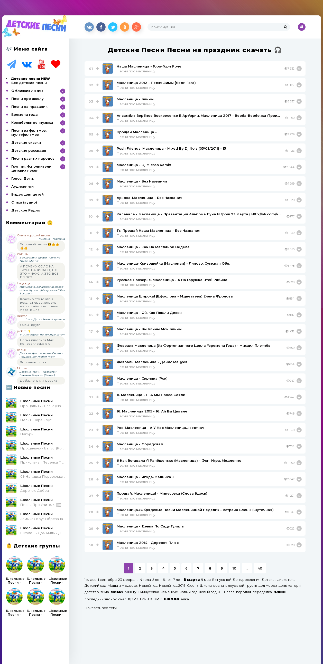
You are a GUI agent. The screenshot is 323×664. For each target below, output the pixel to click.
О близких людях (27, 91)
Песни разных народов (32, 158)
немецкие (169, 592)
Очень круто (30, 325)
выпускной (234, 585)
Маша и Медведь (122, 585)
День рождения (246, 580)
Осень (192, 585)
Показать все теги (101, 608)
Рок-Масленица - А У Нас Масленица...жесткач (160, 428)
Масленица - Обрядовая (140, 444)
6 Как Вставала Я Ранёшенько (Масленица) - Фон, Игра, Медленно (179, 460)
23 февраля (128, 580)
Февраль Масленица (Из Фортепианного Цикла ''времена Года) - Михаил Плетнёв (193, 345)
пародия (243, 592)
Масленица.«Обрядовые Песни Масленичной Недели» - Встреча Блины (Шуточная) (195, 510)
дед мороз (268, 585)
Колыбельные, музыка (32, 122)
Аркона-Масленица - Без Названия (149, 198)
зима (104, 592)
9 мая (206, 580)
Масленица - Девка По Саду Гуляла (150, 526)
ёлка (185, 599)
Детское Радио (25, 210)
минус (131, 591)
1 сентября (107, 580)
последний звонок (101, 599)
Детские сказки (26, 142)
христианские (145, 599)
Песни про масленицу (136, 71)
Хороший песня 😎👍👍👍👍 (39, 246)
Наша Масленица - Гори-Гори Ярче (149, 66)
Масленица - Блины (135, 99)
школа (171, 598)
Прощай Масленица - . (138, 132)
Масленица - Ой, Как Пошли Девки (149, 313)
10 (234, 568)
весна (218, 585)
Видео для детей (27, 194)
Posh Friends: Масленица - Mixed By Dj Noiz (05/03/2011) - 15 (171, 148)
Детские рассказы (28, 150)
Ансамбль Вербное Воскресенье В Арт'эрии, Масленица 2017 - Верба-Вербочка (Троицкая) (199, 115)
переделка (262, 592)
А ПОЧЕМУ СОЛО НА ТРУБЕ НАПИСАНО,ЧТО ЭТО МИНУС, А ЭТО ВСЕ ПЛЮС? (39, 271)
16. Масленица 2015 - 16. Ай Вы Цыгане (152, 411)
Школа (206, 585)
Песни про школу (27, 99)
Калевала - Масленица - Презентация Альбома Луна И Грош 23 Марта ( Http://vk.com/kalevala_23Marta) (199, 214)
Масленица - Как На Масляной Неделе (153, 247)
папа (230, 592)
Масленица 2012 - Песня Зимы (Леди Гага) (156, 83)
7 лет (177, 580)
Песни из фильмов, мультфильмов (29, 132)
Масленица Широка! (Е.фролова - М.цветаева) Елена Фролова (175, 296)
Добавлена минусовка (38, 380)
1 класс (90, 580)
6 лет (167, 580)
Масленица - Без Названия (142, 181)
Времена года (24, 114)
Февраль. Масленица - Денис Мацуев (152, 362)
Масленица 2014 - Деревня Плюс (148, 543)
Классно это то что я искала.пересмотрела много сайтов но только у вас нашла (40, 304)
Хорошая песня (33, 362)
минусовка (149, 592)
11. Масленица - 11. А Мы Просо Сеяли (151, 395)
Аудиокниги (22, 186)
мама (116, 591)
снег (122, 599)
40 (259, 568)
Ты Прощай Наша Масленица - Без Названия (158, 230)
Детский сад (95, 585)
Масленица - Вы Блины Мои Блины (149, 329)
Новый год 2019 (172, 585)
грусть (251, 585)
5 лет (156, 580)
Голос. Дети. (22, 178)
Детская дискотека (279, 580)
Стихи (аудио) (24, 202)
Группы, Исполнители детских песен (31, 168)
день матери (290, 585)
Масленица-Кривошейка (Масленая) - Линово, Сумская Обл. (173, 263)
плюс (279, 591)
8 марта (191, 579)
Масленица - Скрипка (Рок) (142, 378)
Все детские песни (29, 83)
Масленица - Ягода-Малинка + (145, 477)
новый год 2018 (212, 592)
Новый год (148, 585)
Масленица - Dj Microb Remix (144, 165)
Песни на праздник (29, 106)
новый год (188, 592)
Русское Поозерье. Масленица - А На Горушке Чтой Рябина (172, 280)
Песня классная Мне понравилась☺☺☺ (37, 341)
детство (92, 592)
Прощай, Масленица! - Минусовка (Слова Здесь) (162, 493)
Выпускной (221, 580)
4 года (145, 580)
